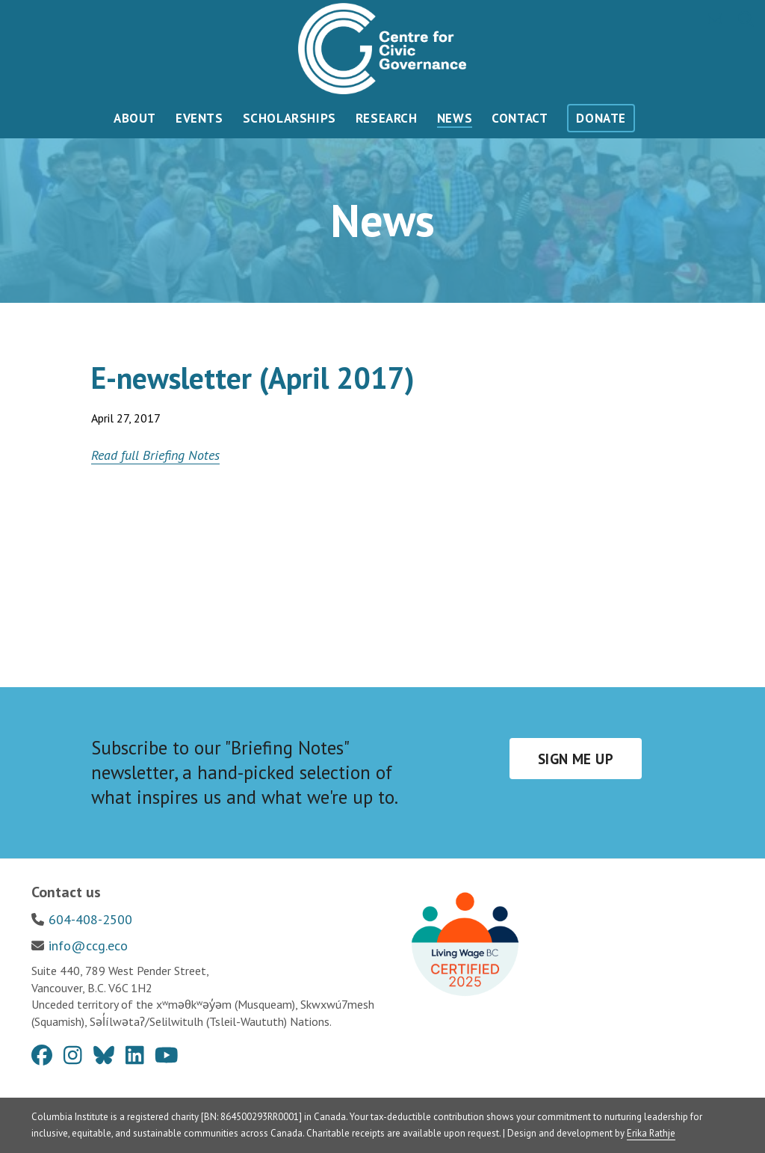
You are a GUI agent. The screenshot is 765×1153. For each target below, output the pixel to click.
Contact (520, 118)
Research (387, 118)
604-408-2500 (90, 919)
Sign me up (575, 759)
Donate (601, 118)
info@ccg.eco (88, 945)
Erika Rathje (651, 1133)
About (135, 118)
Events (199, 118)
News (454, 118)
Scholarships (289, 118)
